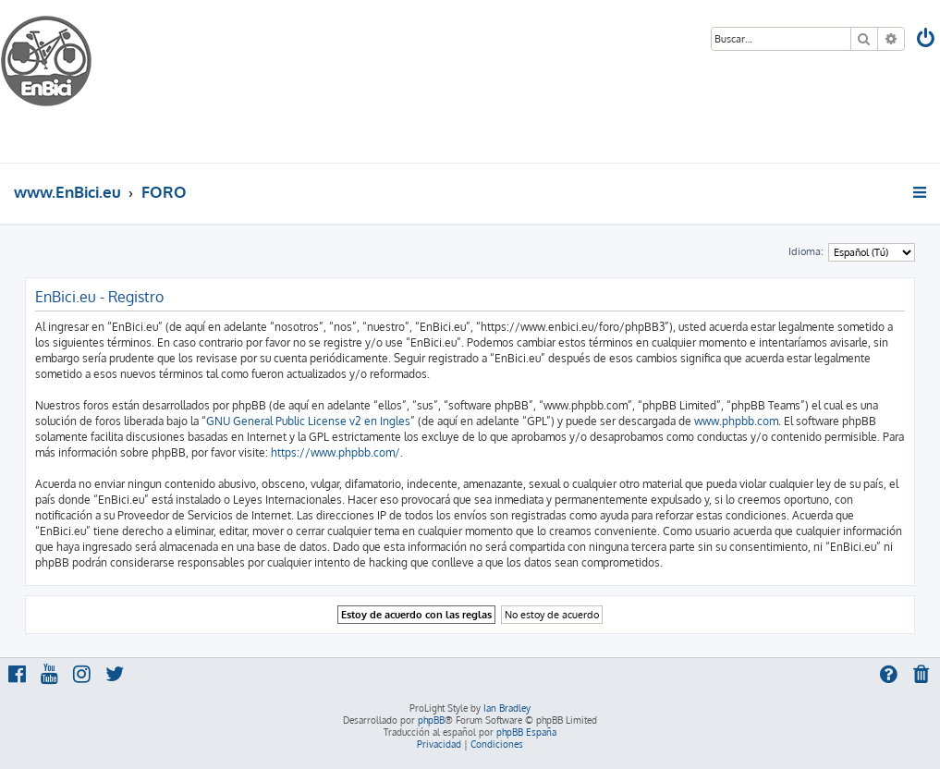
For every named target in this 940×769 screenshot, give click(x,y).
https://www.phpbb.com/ (335, 452)
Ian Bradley (507, 708)
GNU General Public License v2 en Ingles (308, 421)
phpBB (431, 720)
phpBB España (526, 732)
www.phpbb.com (736, 421)
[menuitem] (927, 40)
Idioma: (806, 251)
